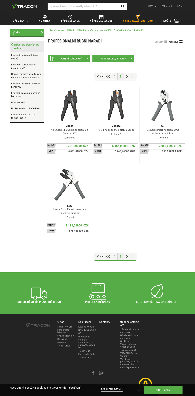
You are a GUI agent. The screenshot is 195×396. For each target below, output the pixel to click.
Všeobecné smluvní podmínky (129, 330)
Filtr (18, 32)
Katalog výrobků (86, 327)
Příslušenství (18, 102)
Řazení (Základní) (69, 58)
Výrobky (19, 20)
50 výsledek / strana (116, 58)
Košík (167, 20)
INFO (151, 6)
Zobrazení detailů (112, 389)
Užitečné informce (129, 335)
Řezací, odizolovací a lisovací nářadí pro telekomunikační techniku (26, 76)
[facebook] (93, 373)
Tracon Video (63, 345)
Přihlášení (167, 6)
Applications (84, 357)
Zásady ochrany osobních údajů (128, 345)
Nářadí (71, 30)
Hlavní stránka (56, 30)
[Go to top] (108, 76)
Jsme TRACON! (64, 327)
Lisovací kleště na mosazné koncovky (25, 95)
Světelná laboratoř (66, 336)
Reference (62, 339)
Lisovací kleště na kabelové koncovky (25, 85)
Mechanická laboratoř (63, 331)
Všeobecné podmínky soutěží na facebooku (129, 362)
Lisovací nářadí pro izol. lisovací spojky (23, 116)
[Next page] (127, 76)
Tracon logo (84, 351)
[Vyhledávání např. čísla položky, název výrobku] (87, 6)
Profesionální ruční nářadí (25, 108)
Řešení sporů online (129, 367)
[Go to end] (133, 76)
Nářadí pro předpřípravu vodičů (94, 30)
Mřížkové (173, 41)
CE (79, 333)
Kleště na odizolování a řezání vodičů (23, 66)
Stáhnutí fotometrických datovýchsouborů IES (87, 344)
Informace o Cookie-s (126, 339)
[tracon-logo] (24, 6)
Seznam (159, 41)
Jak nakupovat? (128, 350)
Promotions (84, 336)
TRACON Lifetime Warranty (128, 354)
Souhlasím (163, 390)
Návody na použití (87, 330)
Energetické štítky (86, 354)
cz (178, 6)
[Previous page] (114, 76)
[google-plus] (101, 373)
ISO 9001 (61, 342)
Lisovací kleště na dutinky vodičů (24, 57)
